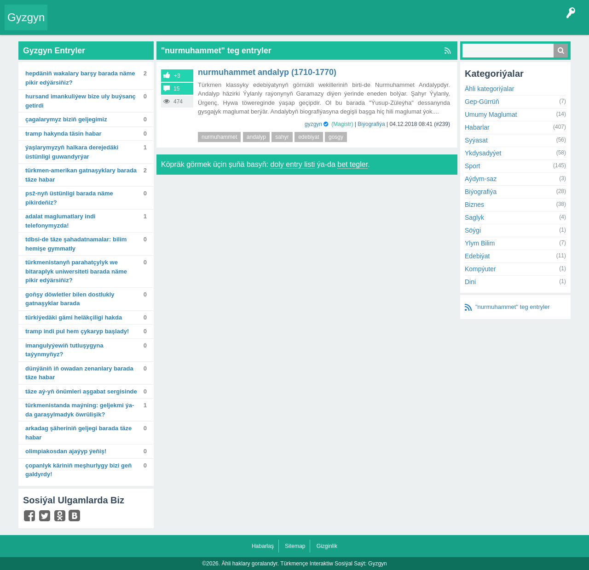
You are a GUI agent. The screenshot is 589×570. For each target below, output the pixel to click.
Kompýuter (480, 269)
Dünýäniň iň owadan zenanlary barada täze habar (79, 373)
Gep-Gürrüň (482, 101)
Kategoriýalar (193, 24)
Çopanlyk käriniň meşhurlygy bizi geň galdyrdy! (78, 470)
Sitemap (295, 546)
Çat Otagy (327, 24)
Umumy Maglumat (491, 114)
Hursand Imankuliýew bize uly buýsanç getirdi (80, 101)
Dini (470, 281)
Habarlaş (263, 546)
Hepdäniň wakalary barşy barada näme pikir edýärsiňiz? (80, 78)
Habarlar (477, 127)
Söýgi (473, 230)
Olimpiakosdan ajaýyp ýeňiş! (65, 451)
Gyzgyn (26, 17)
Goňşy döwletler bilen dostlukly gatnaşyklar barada (70, 299)
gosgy (336, 137)
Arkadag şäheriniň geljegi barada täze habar (78, 433)
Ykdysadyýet (483, 153)
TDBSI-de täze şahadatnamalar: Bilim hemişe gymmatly (76, 244)
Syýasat (476, 140)
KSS (296, 24)
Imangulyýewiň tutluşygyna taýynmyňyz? (64, 350)
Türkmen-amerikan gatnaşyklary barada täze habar (81, 175)
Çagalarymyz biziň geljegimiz (66, 119)
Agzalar (229, 24)
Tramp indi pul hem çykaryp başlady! (77, 331)
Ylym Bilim (480, 243)
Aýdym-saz (481, 178)
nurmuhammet (219, 137)
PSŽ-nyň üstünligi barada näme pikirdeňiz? (69, 198)
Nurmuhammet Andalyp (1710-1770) (267, 72)
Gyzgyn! (128, 24)
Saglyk (474, 217)
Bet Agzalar (262, 24)
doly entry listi (292, 164)
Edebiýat (477, 256)
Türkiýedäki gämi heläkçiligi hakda (73, 317)
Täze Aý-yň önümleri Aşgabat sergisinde (81, 391)
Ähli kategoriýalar (489, 88)
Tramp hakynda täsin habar (63, 133)
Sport (472, 166)
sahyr (282, 137)
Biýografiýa (371, 124)
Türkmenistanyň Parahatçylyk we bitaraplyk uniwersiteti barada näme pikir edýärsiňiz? (76, 271)
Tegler (157, 24)
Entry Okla (67, 24)
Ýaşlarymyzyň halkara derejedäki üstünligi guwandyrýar (71, 152)
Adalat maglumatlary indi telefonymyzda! (60, 221)
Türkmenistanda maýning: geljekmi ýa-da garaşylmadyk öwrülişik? (79, 410)
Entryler (100, 24)
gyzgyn (313, 124)
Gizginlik (327, 546)
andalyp (256, 137)
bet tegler (352, 164)
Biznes (474, 204)
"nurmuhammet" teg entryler (512, 306)
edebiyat (308, 137)
